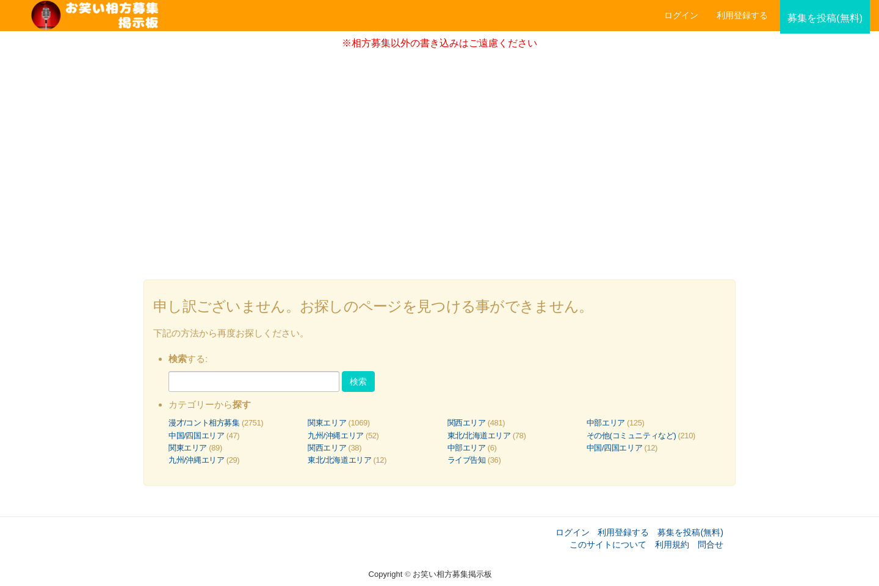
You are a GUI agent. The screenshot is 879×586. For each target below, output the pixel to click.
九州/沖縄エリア (336, 435)
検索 (358, 381)
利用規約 (672, 544)
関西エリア (466, 422)
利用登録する (623, 532)
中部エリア (606, 422)
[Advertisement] (439, 160)
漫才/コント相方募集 (204, 422)
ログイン (681, 15)
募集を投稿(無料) (690, 532)
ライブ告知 (466, 460)
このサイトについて (608, 544)
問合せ (710, 544)
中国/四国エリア (196, 435)
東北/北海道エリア (479, 435)
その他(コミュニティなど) (631, 435)
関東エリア (327, 422)
